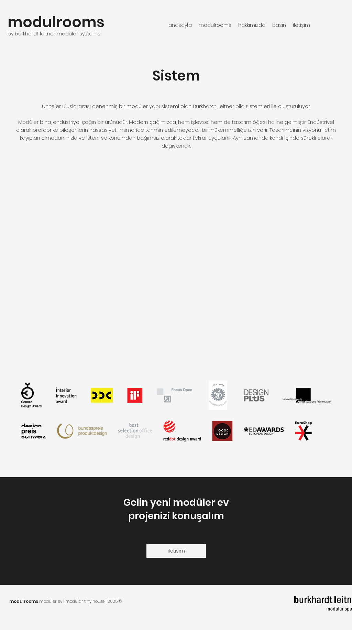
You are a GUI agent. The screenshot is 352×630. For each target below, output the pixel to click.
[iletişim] (176, 551)
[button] (215, 25)
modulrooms (56, 22)
